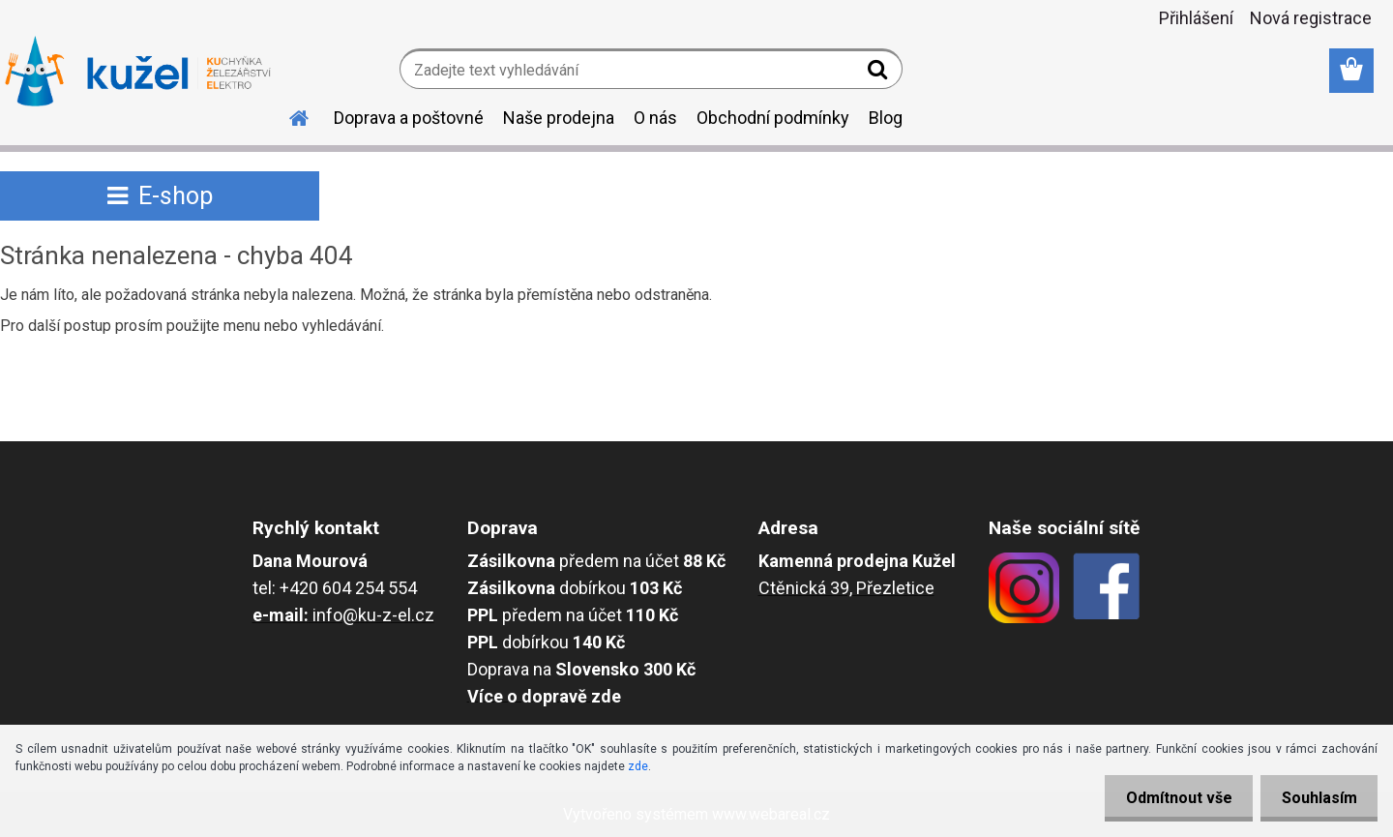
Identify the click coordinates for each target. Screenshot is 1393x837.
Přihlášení (1196, 18)
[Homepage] (287, 115)
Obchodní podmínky (772, 117)
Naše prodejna (558, 117)
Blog (886, 117)
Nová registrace (1311, 18)
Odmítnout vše (1168, 798)
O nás (655, 117)
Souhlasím (1315, 798)
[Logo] (138, 71)
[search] (880, 73)
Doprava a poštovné (409, 117)
